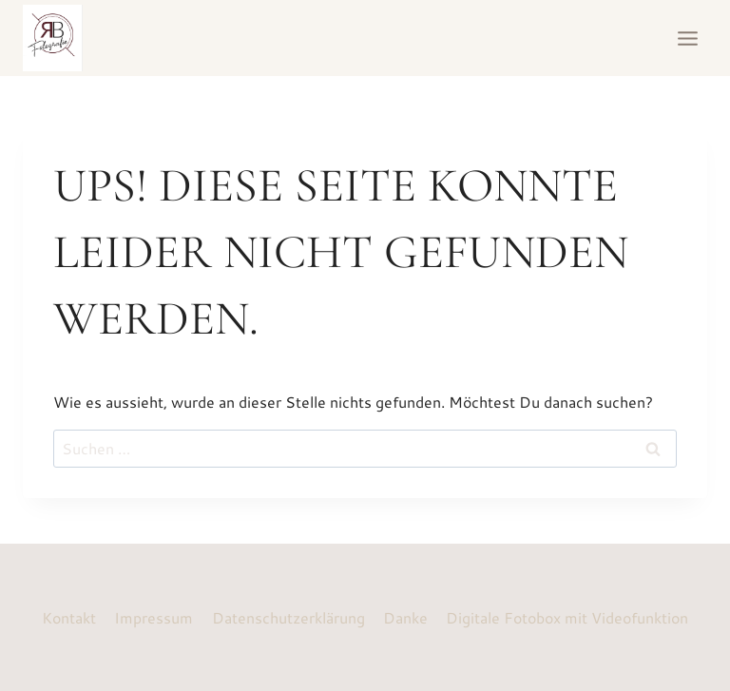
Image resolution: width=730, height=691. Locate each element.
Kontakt (69, 617)
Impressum (153, 617)
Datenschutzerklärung (288, 617)
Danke (405, 617)
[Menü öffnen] (687, 38)
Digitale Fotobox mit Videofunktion (567, 617)
